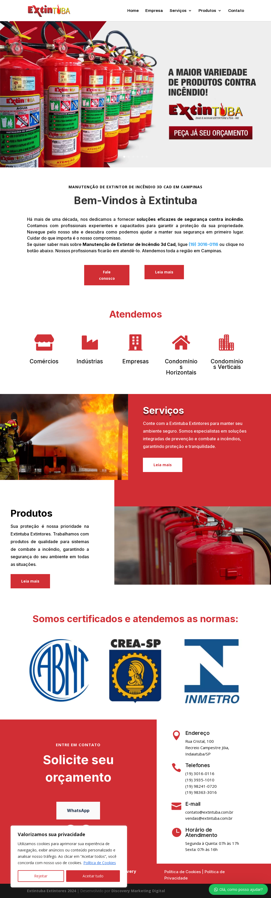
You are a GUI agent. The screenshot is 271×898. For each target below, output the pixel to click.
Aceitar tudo (93, 875)
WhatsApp (78, 810)
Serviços (178, 11)
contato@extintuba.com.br (209, 812)
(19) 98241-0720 (201, 786)
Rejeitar (40, 875)
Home (133, 11)
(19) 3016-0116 (203, 244)
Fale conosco (107, 275)
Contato (236, 11)
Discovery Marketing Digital (138, 890)
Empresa (154, 11)
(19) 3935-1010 (199, 779)
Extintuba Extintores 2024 (51, 890)
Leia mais (164, 271)
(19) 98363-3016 (201, 792)
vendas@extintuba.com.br (209, 818)
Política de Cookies (99, 862)
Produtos (207, 11)
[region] (69, 856)
